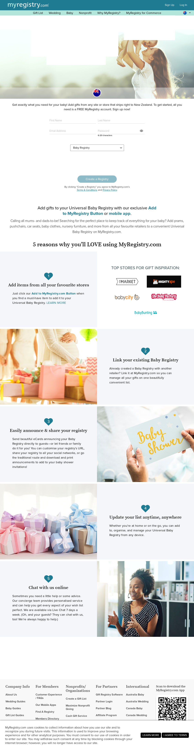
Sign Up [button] (169, 5)
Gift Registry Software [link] (109, 695)
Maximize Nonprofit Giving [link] (78, 707)
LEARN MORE (150, 735)
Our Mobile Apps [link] (46, 705)
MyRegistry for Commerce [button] (143, 13)
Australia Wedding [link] (137, 701)
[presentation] (97, 163)
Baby (69, 13)
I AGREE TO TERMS (175, 735)
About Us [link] (11, 695)
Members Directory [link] (47, 719)
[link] (19, 701)
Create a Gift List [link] (76, 699)
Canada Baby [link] (134, 708)
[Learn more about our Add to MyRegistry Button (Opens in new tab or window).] (54, 293)
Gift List (38, 13)
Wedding (55, 13)
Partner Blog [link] (103, 708)
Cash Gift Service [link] (76, 716)
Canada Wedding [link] (136, 715)
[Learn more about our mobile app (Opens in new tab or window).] (119, 213)
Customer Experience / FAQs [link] (49, 696)
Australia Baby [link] (135, 695)
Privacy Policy (110, 190)
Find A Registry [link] (45, 712)
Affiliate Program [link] (106, 715)
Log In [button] (183, 5)
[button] (187, 12)
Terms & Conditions (87, 190)
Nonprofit (85, 13)
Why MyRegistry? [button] (108, 13)
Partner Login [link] (104, 701)
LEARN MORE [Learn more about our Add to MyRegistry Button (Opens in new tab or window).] (56, 303)
